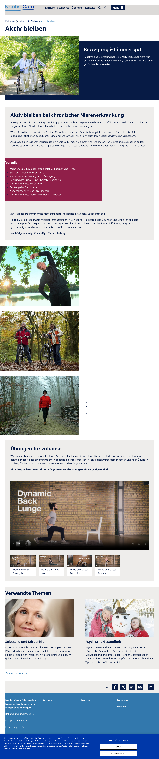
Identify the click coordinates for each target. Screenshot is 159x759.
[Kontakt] (90, 7)
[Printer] (151, 687)
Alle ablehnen (118, 747)
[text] (16, 673)
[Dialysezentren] (63, 7)
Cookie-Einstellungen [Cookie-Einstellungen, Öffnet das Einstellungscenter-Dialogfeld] (118, 740)
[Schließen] (155, 746)
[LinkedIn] (132, 687)
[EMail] (140, 687)
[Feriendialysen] (15, 727)
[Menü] (118, 7)
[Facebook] (115, 687)
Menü (116, 7)
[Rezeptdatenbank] (17, 721)
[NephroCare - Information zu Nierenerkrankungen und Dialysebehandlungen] (23, 703)
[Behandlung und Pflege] (20, 714)
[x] (123, 687)
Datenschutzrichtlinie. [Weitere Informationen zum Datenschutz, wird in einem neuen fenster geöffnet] (20, 748)
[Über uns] (77, 7)
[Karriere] (50, 7)
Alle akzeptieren (118, 753)
